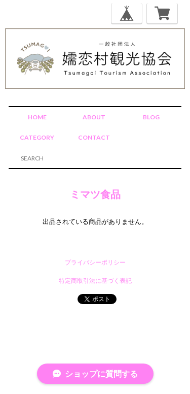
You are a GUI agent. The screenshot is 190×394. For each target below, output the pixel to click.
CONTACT (94, 137)
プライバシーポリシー (95, 262)
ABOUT (94, 117)
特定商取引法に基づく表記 (95, 280)
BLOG (151, 117)
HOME (37, 117)
